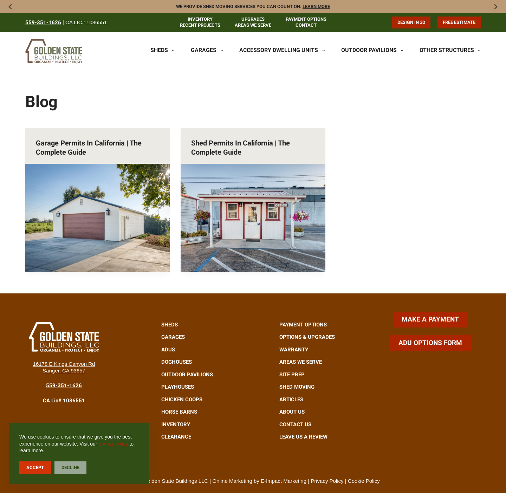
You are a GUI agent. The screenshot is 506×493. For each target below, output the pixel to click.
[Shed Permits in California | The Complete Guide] (253, 218)
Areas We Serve (253, 25)
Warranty (293, 349)
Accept (35, 467)
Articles (291, 399)
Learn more (316, 6)
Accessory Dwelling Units (282, 50)
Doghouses (176, 362)
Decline (70, 467)
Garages (207, 50)
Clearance (176, 437)
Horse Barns (179, 412)
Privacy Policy (327, 481)
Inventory (200, 19)
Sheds (162, 50)
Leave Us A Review (303, 437)
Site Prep (292, 374)
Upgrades (253, 19)
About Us (292, 412)
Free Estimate (459, 22)
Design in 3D (411, 22)
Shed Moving (296, 387)
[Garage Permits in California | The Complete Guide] (97, 218)
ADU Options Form (430, 343)
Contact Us (295, 424)
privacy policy (113, 444)
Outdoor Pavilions (372, 50)
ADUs (168, 349)
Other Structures (450, 50)
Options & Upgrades (307, 337)
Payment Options (306, 19)
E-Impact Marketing (283, 481)
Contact (306, 25)
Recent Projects (200, 25)
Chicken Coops (181, 399)
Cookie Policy (364, 481)
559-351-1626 (43, 22)
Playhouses (177, 387)
